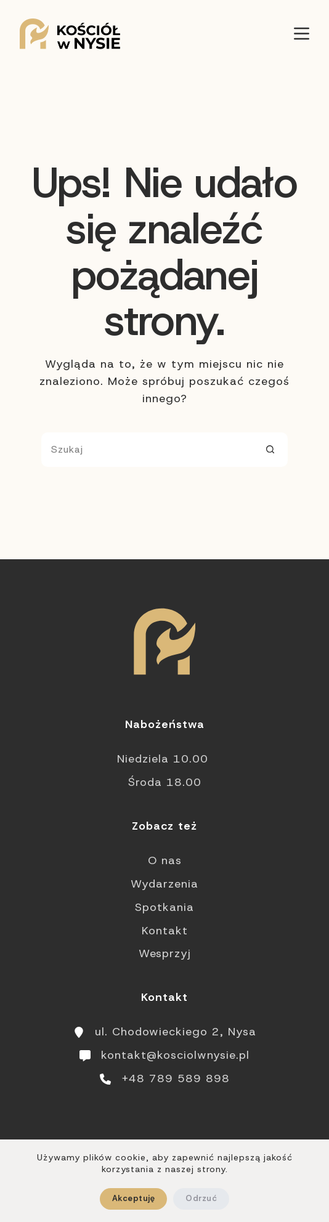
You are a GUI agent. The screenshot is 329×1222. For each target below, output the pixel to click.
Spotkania (164, 907)
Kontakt (165, 930)
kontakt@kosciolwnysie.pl (175, 1055)
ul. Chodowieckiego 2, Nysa (175, 1031)
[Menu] (301, 33)
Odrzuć (201, 1198)
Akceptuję (133, 1198)
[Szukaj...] (147, 449)
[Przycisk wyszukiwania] (270, 449)
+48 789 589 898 (175, 1078)
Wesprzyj (165, 953)
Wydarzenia (164, 883)
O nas (165, 860)
